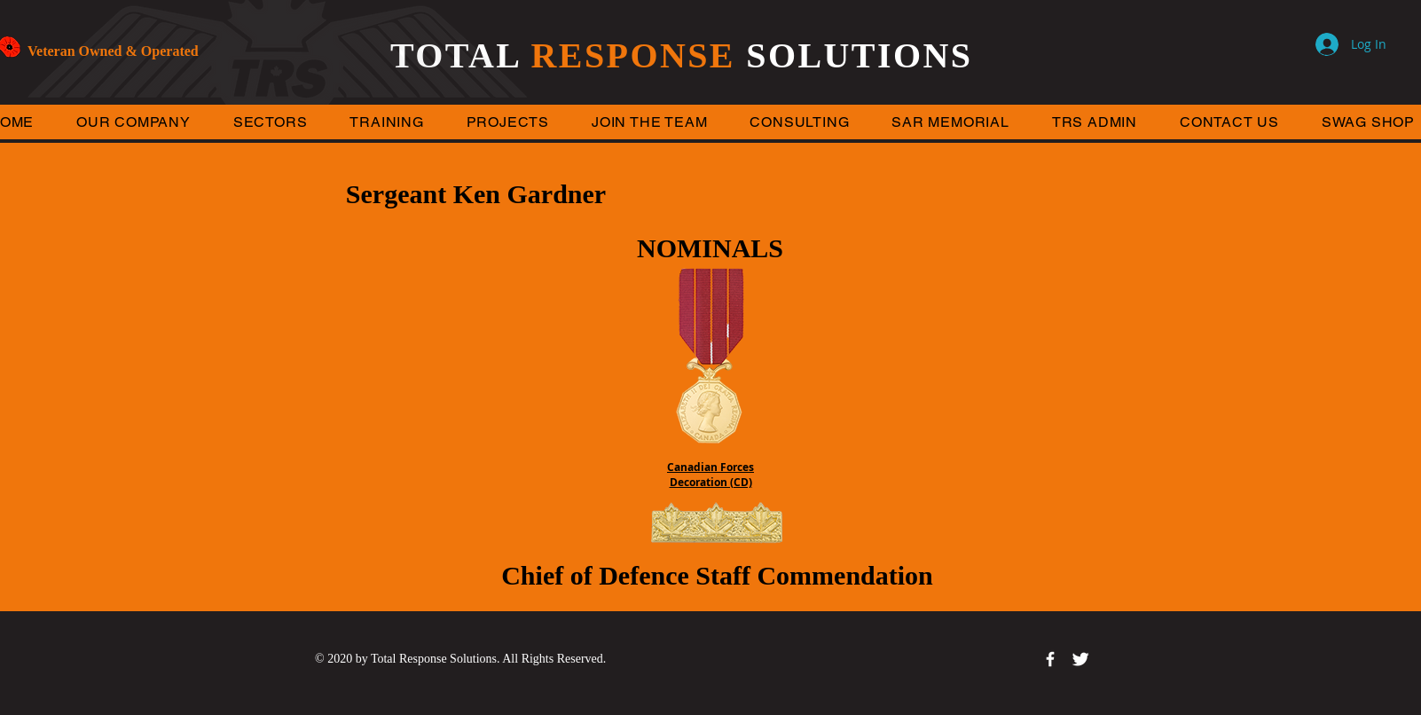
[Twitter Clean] (1080, 659)
